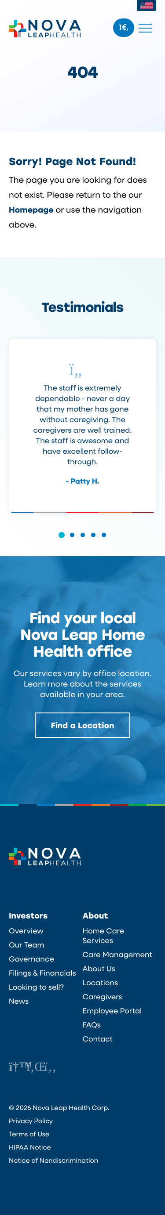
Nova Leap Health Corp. (45, 28)
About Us (99, 968)
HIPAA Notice (30, 1147)
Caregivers (102, 997)
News (19, 1001)
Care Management (117, 954)
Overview (26, 931)
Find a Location (82, 725)
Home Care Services (104, 935)
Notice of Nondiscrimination (53, 1160)
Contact (98, 1039)
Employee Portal (112, 1011)
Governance (31, 959)
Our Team (26, 945)
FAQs (92, 1025)
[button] (61, 541)
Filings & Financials (42, 973)
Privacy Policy (31, 1120)
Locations (100, 982)
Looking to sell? (36, 987)
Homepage (31, 209)
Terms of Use (29, 1133)
